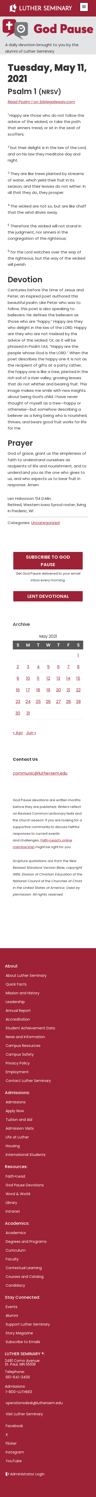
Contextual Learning (24, 1267)
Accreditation (18, 1019)
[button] (84, 7)
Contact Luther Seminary (28, 1080)
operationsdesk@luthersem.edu (34, 1402)
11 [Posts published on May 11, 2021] (38, 678)
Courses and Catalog (25, 1276)
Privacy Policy (18, 1063)
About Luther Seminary (26, 975)
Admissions (16, 1102)
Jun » (31, 733)
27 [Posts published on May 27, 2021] (58, 702)
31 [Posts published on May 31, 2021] (28, 713)
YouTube (14, 1460)
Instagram (15, 1452)
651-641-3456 (18, 1377)
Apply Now (15, 1110)
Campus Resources (23, 1045)
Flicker (11, 1443)
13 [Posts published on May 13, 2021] (58, 678)
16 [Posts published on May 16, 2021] (18, 690)
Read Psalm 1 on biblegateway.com (41, 101)
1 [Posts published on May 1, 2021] (78, 655)
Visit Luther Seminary (24, 1414)
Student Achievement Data (30, 1028)
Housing (13, 1145)
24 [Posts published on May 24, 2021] (28, 702)
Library (11, 1202)
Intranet (13, 1211)
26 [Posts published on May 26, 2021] (48, 702)
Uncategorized (45, 522)
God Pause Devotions (25, 1185)
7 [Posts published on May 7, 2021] (68, 667)
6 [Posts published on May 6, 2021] (58, 667)
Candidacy (15, 1285)
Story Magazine (19, 1333)
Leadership (15, 1001)
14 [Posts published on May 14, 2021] (68, 678)
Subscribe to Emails (23, 1341)
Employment (17, 1071)
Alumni (12, 1315)
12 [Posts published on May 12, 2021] (48, 678)
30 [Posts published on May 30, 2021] (17, 713)
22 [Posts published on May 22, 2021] (78, 690)
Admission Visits (20, 1128)
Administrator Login (27, 1474)
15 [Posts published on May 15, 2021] (78, 678)
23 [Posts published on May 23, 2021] (18, 702)
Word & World (18, 1193)
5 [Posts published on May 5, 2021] (48, 667)
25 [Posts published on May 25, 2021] (38, 702)
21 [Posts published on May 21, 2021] (68, 690)
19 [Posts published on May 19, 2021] (48, 690)
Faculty (12, 1259)
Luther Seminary (42, 8)
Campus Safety (20, 1054)
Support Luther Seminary (28, 1324)
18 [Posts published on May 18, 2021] (38, 690)
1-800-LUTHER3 (19, 1391)
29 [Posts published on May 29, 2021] (78, 702)
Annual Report (18, 1010)
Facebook (14, 1425)
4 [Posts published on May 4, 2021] (38, 667)
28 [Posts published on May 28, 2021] (68, 702)
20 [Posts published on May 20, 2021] (58, 690)
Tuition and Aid (19, 1119)
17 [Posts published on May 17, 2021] (28, 690)
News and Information (25, 1036)
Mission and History (22, 993)
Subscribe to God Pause (48, 561)
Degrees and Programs (26, 1241)
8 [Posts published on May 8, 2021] (78, 667)
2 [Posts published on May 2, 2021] (18, 667)
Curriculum (16, 1250)
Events (11, 1306)
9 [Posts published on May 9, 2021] (18, 678)
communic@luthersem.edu (40, 773)
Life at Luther (17, 1137)
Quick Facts (16, 984)
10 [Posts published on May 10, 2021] (28, 678)
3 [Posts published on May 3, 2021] (28, 667)
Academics (16, 1232)
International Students (26, 1154)
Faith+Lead (15, 1176)
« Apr (18, 733)
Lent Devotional (48, 596)
